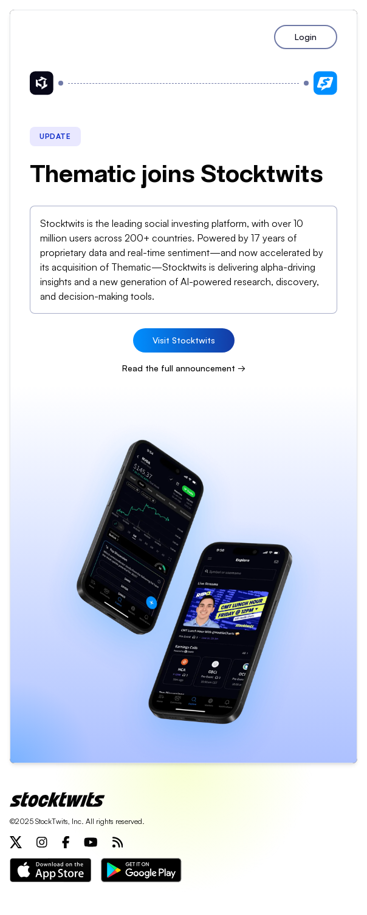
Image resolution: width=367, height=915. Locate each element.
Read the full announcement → (183, 368)
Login (306, 37)
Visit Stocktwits (184, 340)
